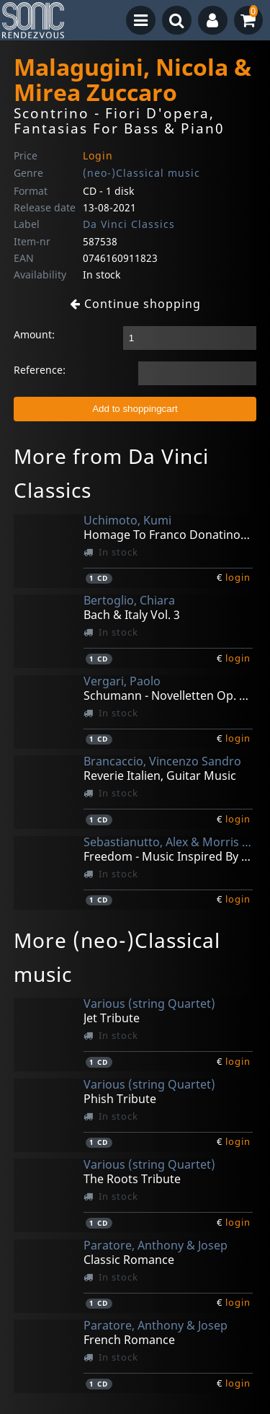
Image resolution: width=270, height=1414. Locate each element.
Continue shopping (135, 304)
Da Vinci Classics (129, 224)
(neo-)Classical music (141, 173)
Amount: (34, 334)
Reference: (40, 370)
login (238, 577)
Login (98, 155)
